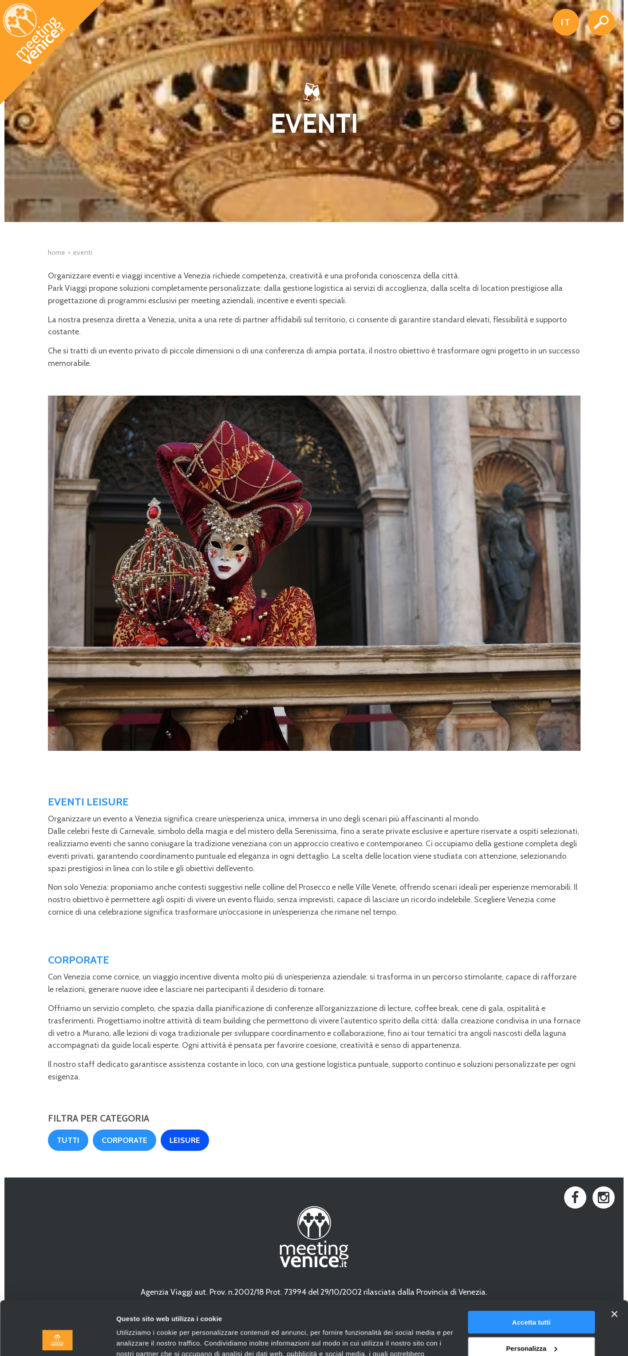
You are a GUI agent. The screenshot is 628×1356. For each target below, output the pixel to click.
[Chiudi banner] (614, 1264)
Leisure (185, 1140)
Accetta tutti (531, 1272)
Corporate (124, 1140)
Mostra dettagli (140, 1338)
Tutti (68, 1140)
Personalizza (531, 1297)
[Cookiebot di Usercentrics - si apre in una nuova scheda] (57, 1338)
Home (56, 252)
